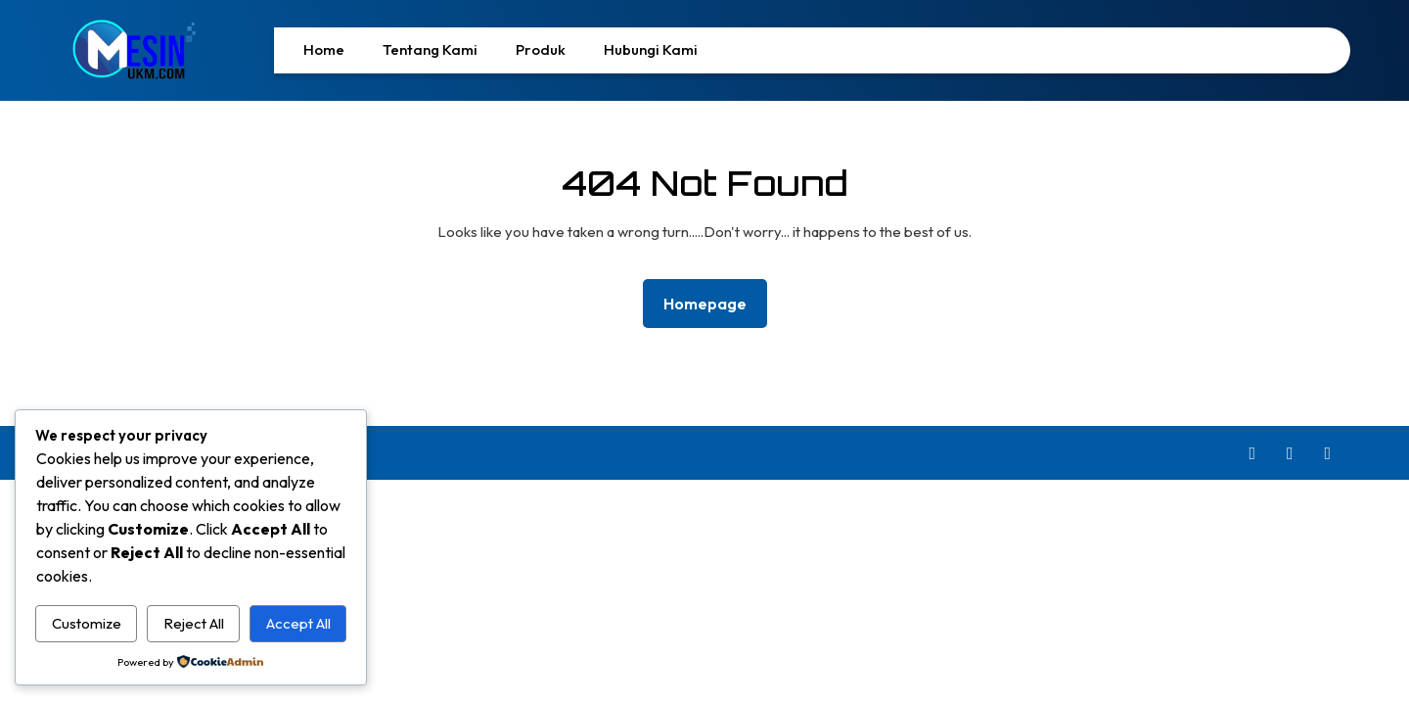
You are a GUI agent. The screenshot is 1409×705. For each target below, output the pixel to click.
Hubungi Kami (651, 49)
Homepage (712, 302)
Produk (541, 49)
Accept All (298, 623)
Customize (86, 623)
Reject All (193, 623)
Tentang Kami (430, 49)
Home (323, 49)
